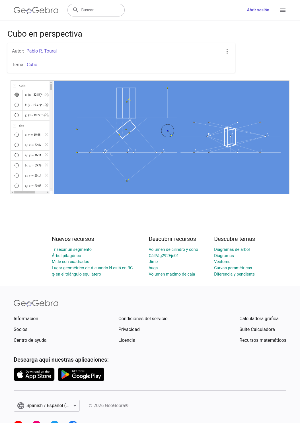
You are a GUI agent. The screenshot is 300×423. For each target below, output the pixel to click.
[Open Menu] (283, 10)
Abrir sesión (258, 10)
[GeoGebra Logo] (36, 10)
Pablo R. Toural (41, 51)
